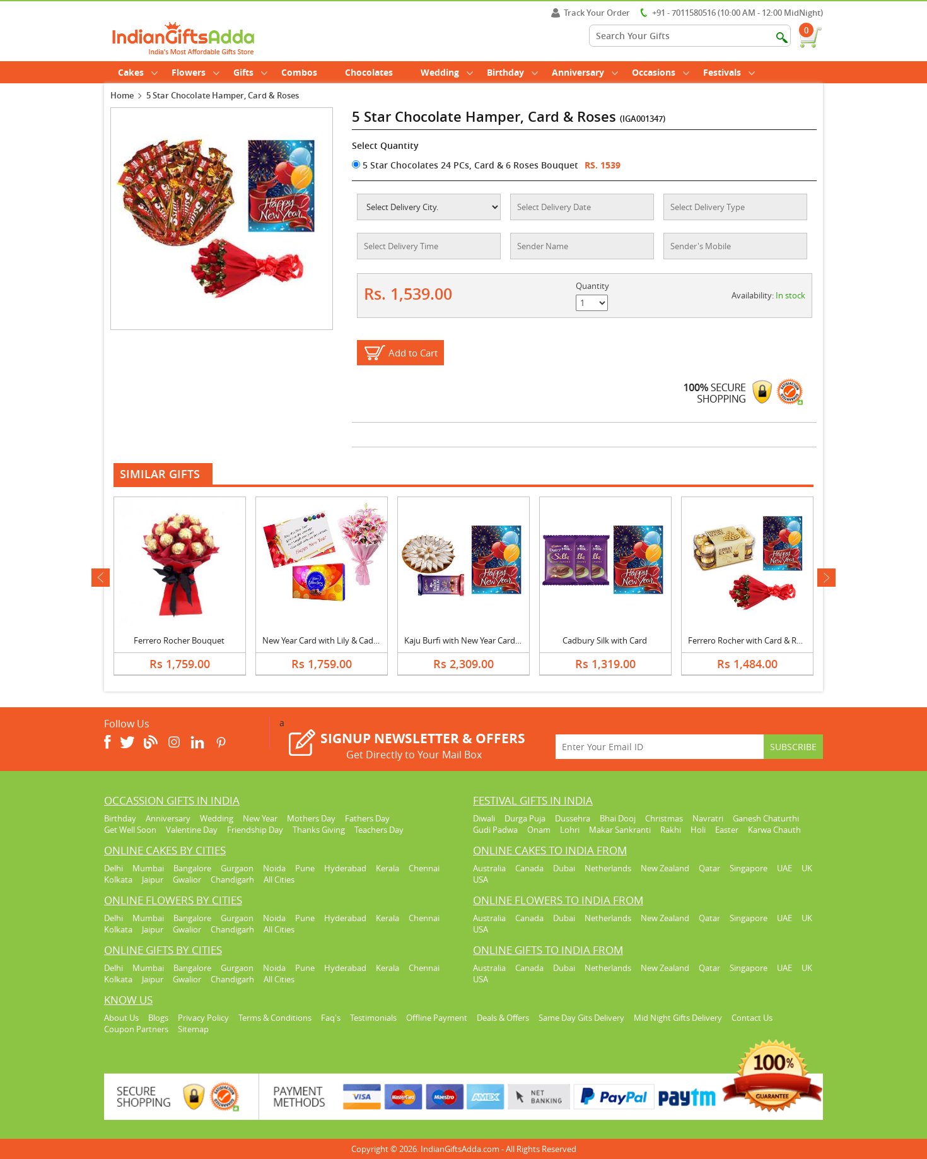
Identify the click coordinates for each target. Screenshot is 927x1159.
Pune (305, 868)
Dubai (564, 868)
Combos (299, 72)
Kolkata (118, 879)
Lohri (570, 829)
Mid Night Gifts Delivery (678, 1017)
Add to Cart (413, 352)
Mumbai (148, 868)
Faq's (331, 1017)
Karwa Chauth (774, 829)
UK (807, 868)
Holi (698, 829)
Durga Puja (524, 818)
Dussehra (572, 818)
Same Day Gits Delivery (581, 1017)
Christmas (664, 818)
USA (480, 879)
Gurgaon (237, 868)
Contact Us (752, 1017)
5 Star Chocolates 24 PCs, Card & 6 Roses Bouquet (465, 165)
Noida (274, 868)
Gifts (250, 72)
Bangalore (192, 868)
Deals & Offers (503, 1017)
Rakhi (670, 829)
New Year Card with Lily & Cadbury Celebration (349, 640)
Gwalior (187, 879)
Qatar (709, 868)
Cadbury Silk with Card (605, 640)
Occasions (660, 72)
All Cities (279, 879)
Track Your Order (590, 12)
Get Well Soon (130, 829)
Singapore (748, 868)
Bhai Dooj (618, 818)
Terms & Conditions (275, 1017)
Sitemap (193, 1029)
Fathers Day (367, 818)
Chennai (424, 868)
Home (122, 95)
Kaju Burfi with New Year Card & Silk (470, 640)
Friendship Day (255, 829)
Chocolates (369, 72)
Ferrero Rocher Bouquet (179, 640)
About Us (121, 1017)
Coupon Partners (136, 1029)
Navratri (707, 818)
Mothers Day (311, 818)
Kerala (387, 868)
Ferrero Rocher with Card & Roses (750, 640)
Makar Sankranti (620, 829)
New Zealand (665, 868)
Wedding (447, 72)
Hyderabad (345, 868)
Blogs (158, 1017)
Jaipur (152, 879)
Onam (539, 829)
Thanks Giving (319, 829)
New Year (260, 818)
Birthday (512, 72)
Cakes (138, 72)
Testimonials (373, 1017)
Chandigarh (232, 879)
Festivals (729, 72)
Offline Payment (436, 1017)
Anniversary (585, 72)
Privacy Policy (203, 1017)
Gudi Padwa (495, 829)
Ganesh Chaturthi (766, 818)
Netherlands (608, 868)
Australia (489, 868)
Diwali (484, 818)
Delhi (113, 868)
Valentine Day (192, 829)
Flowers (195, 72)
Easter (726, 829)
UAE (784, 868)
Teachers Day (379, 829)
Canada (529, 868)
